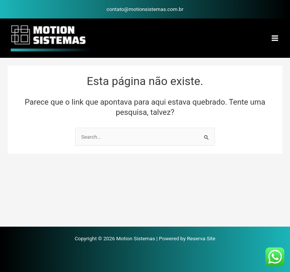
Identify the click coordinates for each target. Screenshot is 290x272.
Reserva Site (201, 238)
